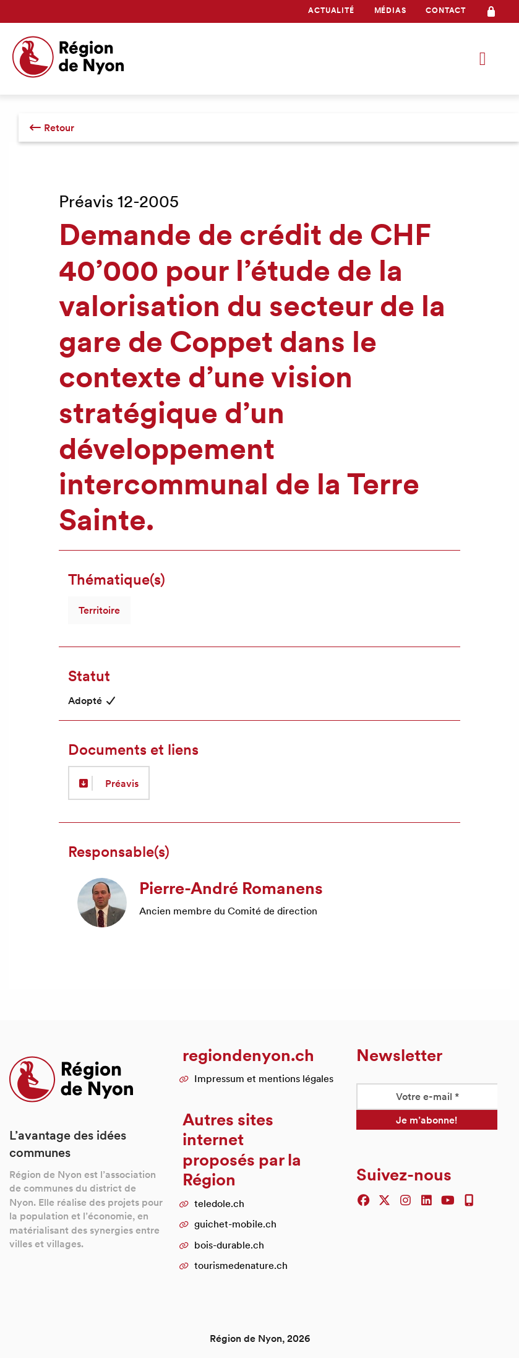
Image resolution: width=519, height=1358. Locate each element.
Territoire (99, 610)
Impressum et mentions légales (263, 1078)
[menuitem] (331, 10)
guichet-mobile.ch (235, 1224)
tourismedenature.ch (241, 1265)
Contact (446, 10)
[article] (259, 902)
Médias (390, 10)
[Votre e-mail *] (426, 1096)
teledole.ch (219, 1203)
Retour (51, 127)
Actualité (331, 10)
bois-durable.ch (229, 1245)
